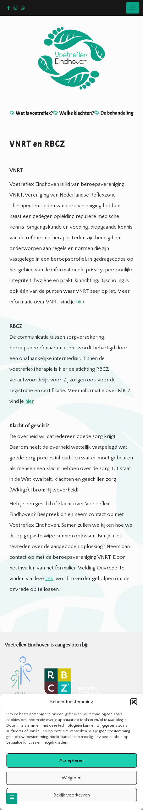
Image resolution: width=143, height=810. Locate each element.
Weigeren (71, 777)
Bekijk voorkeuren (71, 795)
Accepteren (71, 760)
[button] (133, 702)
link (49, 578)
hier (80, 302)
